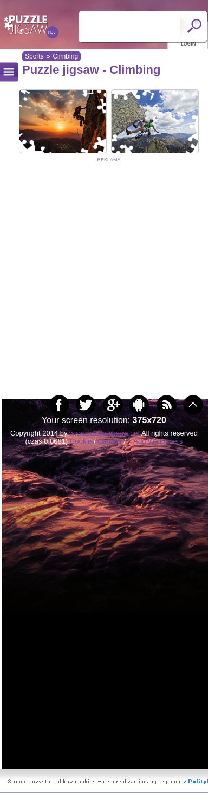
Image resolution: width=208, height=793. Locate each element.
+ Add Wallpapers (155, 441)
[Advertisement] (101, 265)
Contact (110, 441)
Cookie (81, 441)
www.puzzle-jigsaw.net (104, 433)
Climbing (65, 56)
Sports (34, 56)
